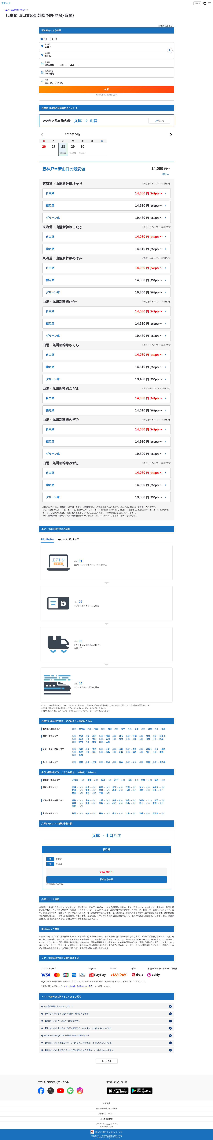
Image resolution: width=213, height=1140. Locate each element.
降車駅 (47, 53)
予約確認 (197, 3)
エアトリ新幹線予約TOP (16, 10)
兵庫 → (78, 729)
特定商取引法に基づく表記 (106, 1109)
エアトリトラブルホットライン (106, 1125)
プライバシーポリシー (106, 1114)
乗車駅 (47, 44)
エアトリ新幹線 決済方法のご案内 (77, 986)
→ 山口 (78, 780)
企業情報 (106, 1103)
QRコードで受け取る (68, 539)
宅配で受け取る (47, 539)
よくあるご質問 (106, 1119)
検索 (106, 89)
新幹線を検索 (106, 879)
